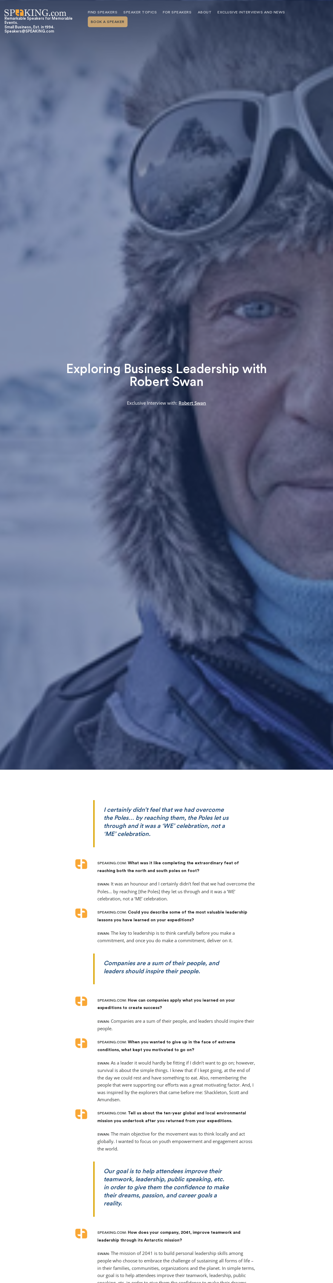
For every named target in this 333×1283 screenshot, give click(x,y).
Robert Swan (192, 403)
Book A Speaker (108, 22)
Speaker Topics (140, 12)
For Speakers (177, 12)
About (205, 12)
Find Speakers (103, 12)
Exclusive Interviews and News (251, 12)
